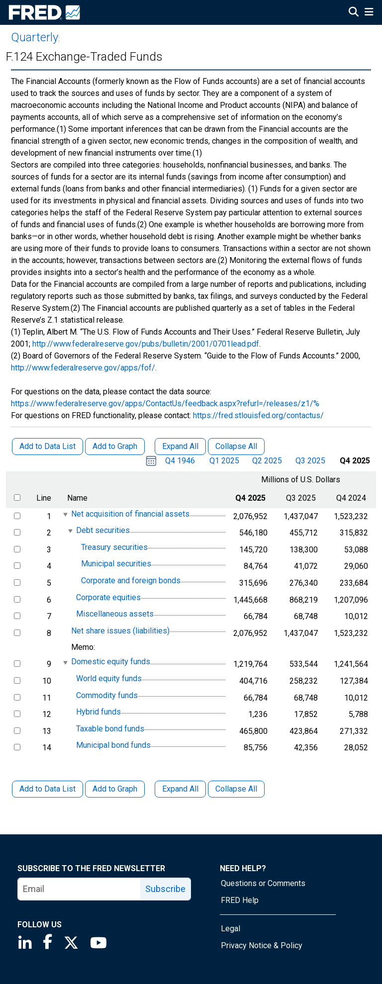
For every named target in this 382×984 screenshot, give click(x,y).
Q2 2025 (267, 460)
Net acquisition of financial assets (130, 514)
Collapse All (236, 789)
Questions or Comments (263, 883)
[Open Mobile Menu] (369, 13)
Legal (230, 928)
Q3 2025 (310, 460)
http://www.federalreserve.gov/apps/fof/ (83, 367)
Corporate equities (108, 597)
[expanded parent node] (65, 514)
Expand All (180, 789)
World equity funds (109, 678)
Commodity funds (107, 695)
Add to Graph (115, 789)
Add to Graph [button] (115, 446)
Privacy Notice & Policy (261, 945)
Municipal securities (116, 564)
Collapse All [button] (236, 446)
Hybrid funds (98, 711)
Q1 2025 (224, 460)
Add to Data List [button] (47, 446)
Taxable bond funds (110, 728)
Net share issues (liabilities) (120, 630)
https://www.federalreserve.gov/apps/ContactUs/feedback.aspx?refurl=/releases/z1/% (165, 403)
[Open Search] (354, 13)
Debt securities (103, 530)
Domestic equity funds (110, 662)
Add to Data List (47, 789)
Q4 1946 (180, 460)
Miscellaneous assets (115, 614)
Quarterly (34, 37)
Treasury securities (114, 547)
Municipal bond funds (113, 745)
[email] (79, 889)
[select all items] (17, 497)
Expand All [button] (180, 446)
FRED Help (240, 900)
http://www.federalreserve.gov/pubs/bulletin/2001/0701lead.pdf (145, 344)
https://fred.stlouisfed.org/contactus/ (258, 415)
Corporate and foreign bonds (131, 580)
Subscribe (165, 889)
